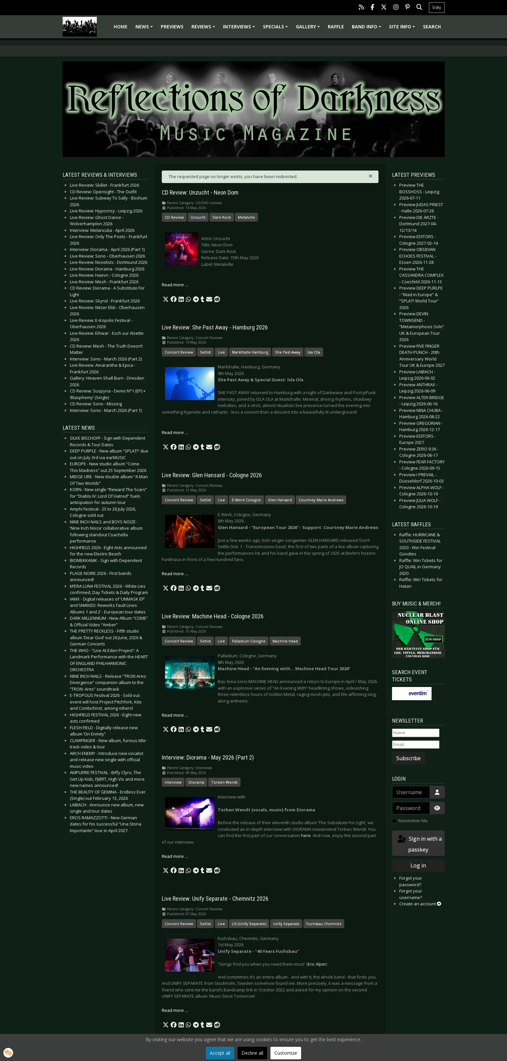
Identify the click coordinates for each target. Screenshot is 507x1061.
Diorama (196, 782)
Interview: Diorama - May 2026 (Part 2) (208, 757)
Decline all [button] (252, 1053)
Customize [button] (285, 1053)
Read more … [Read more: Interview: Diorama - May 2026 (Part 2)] (175, 856)
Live (221, 352)
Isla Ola (313, 352)
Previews (172, 26)
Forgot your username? (410, 894)
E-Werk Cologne (246, 499)
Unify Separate (286, 923)
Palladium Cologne (249, 641)
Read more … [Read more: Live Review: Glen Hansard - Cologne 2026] (175, 574)
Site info (403, 28)
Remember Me (413, 821)
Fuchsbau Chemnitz (323, 923)
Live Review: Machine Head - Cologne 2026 (213, 616)
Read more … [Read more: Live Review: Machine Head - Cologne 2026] (175, 715)
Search (432, 26)
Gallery (309, 28)
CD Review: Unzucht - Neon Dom (200, 192)
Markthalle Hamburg (250, 352)
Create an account (420, 904)
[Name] (415, 733)
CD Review (174, 217)
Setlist (205, 352)
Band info (367, 28)
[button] (166, 299)
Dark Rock (221, 217)
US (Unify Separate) (249, 923)
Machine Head (285, 641)
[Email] (415, 744)
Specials (276, 28)
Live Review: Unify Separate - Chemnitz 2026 (215, 898)
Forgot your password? (410, 881)
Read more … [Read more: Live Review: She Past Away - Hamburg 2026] (175, 432)
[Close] (370, 176)
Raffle (336, 26)
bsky (437, 7)
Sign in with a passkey (419, 843)
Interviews (240, 28)
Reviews (204, 28)
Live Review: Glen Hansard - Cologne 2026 (212, 475)
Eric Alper (317, 964)
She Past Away (287, 352)
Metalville (246, 217)
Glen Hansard (280, 499)
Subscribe (408, 758)
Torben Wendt (224, 782)
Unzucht (198, 217)
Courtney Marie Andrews (321, 499)
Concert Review (179, 352)
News (145, 28)
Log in (418, 865)
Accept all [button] (220, 1053)
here (306, 835)
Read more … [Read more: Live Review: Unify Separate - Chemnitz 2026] (175, 1010)
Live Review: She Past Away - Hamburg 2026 (215, 327)
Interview (173, 782)
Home (120, 26)
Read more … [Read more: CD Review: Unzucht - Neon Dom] (175, 285)
